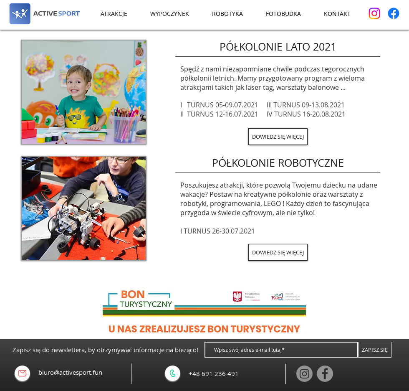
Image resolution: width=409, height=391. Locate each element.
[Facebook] (393, 13)
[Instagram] (374, 13)
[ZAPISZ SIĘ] (374, 350)
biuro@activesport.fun (70, 372)
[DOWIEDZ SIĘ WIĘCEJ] (278, 136)
